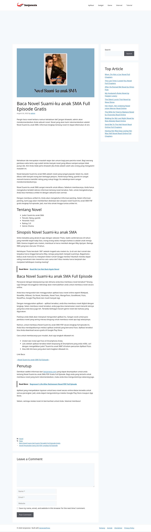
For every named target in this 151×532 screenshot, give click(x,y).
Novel (21, 439)
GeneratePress (44, 528)
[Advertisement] (75, 26)
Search (108, 49)
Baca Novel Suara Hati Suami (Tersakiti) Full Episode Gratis (39, 443)
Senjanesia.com (49, 371)
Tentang (102, 528)
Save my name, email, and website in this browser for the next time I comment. (52, 508)
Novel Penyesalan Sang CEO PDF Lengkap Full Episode (38, 446)
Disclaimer (118, 528)
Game (110, 5)
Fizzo (21, 441)
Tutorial (129, 5)
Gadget (100, 5)
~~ (33, 359)
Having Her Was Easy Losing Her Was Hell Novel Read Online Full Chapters (118, 133)
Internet (119, 5)
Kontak (109, 528)
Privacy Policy (129, 528)
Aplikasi (91, 5)
